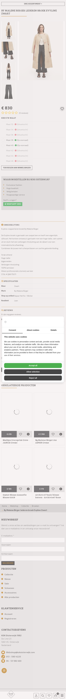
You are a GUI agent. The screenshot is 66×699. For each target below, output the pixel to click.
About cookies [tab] (33, 330)
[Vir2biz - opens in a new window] (58, 322)
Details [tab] (54, 330)
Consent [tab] (12, 330)
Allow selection (33, 372)
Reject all (33, 378)
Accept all (33, 365)
